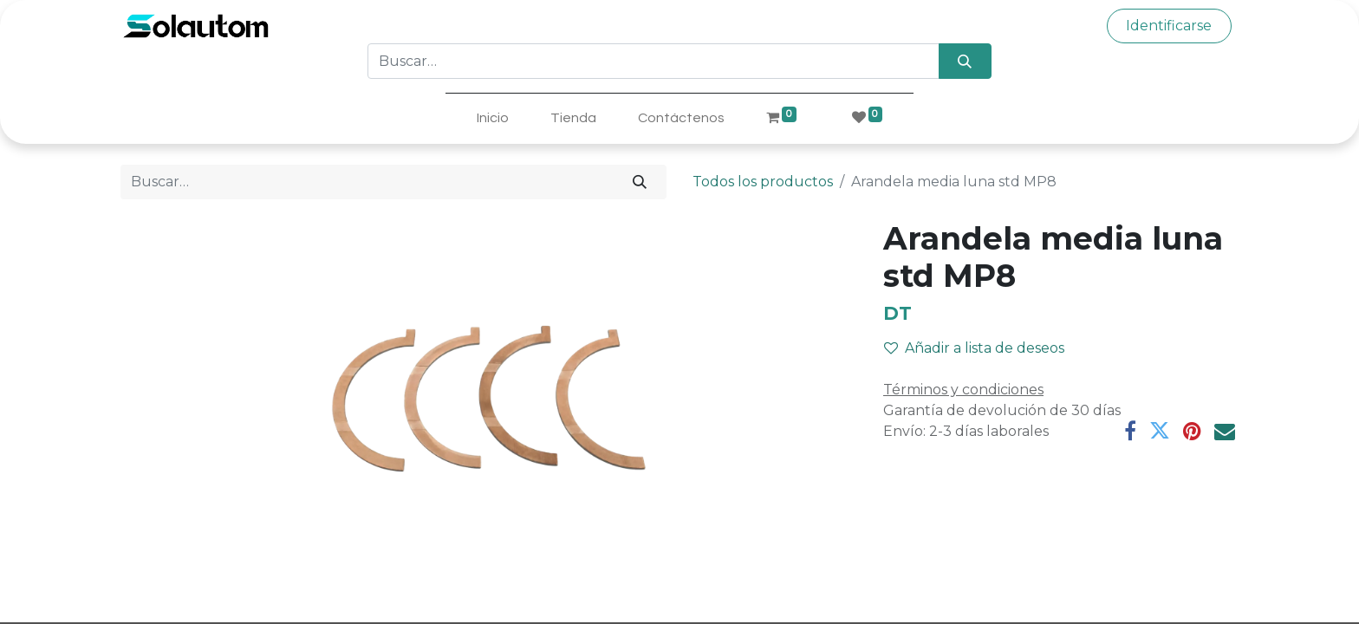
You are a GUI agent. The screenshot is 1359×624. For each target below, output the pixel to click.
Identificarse (1169, 25)
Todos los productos (763, 181)
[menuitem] (493, 118)
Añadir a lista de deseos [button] (974, 348)
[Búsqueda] (965, 60)
